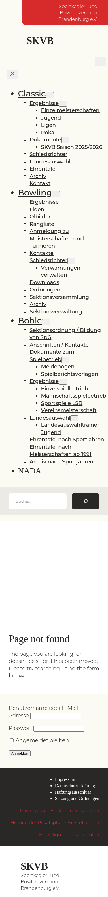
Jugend (51, 117)
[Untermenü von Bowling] (56, 194)
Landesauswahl (50, 161)
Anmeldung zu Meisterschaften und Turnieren (57, 238)
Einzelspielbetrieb (64, 388)
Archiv (38, 176)
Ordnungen (45, 289)
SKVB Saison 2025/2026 (71, 147)
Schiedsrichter (48, 154)
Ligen (48, 125)
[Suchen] (85, 501)
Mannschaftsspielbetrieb (73, 395)
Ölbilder (40, 216)
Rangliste (42, 224)
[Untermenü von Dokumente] (65, 140)
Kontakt (40, 183)
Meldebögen (58, 366)
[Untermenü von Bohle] (46, 322)
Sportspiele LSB (62, 403)
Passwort (20, 728)
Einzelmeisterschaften (70, 110)
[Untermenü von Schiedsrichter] (71, 261)
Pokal (48, 132)
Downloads (44, 282)
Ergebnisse (44, 103)
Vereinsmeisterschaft (69, 410)
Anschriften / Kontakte (59, 344)
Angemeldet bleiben (39, 740)
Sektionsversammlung (59, 297)
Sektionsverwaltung (56, 311)
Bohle (30, 320)
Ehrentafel (43, 168)
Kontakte (42, 253)
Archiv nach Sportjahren (62, 461)
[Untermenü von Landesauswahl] (74, 418)
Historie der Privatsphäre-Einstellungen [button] (54, 822)
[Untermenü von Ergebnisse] (63, 104)
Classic (32, 93)
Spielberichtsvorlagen (69, 374)
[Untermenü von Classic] (50, 95)
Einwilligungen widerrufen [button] (69, 834)
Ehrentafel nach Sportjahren (67, 439)
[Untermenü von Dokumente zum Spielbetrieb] (65, 360)
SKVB (40, 40)
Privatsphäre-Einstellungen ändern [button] (59, 810)
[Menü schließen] (12, 74)
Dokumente (45, 139)
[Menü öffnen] (100, 61)
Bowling (35, 192)
